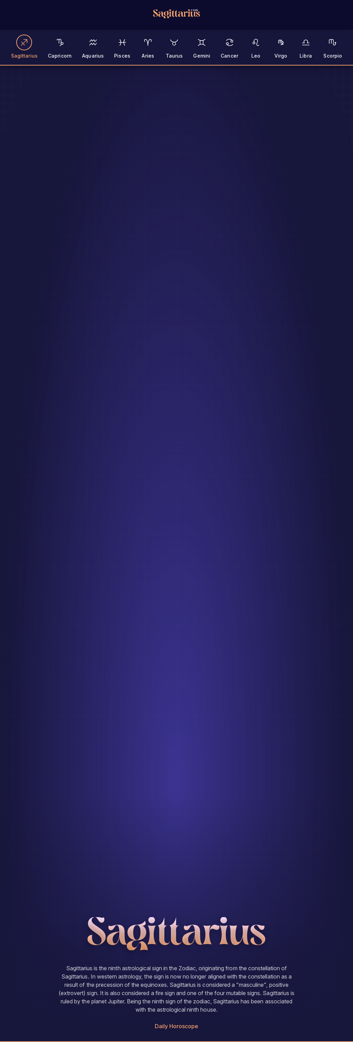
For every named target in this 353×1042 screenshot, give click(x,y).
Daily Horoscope (177, 1026)
